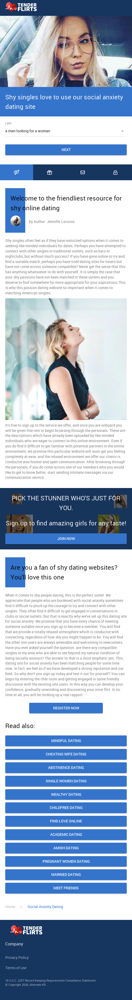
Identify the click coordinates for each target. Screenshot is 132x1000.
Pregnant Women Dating (66, 861)
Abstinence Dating (66, 767)
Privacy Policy (17, 957)
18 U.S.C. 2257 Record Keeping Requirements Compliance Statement (50, 980)
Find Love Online (66, 821)
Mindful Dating (66, 741)
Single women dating (66, 781)
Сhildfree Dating (66, 808)
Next (66, 149)
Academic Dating (66, 834)
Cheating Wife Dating (66, 754)
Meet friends (66, 888)
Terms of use (15, 967)
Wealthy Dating (66, 794)
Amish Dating (66, 848)
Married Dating (66, 874)
